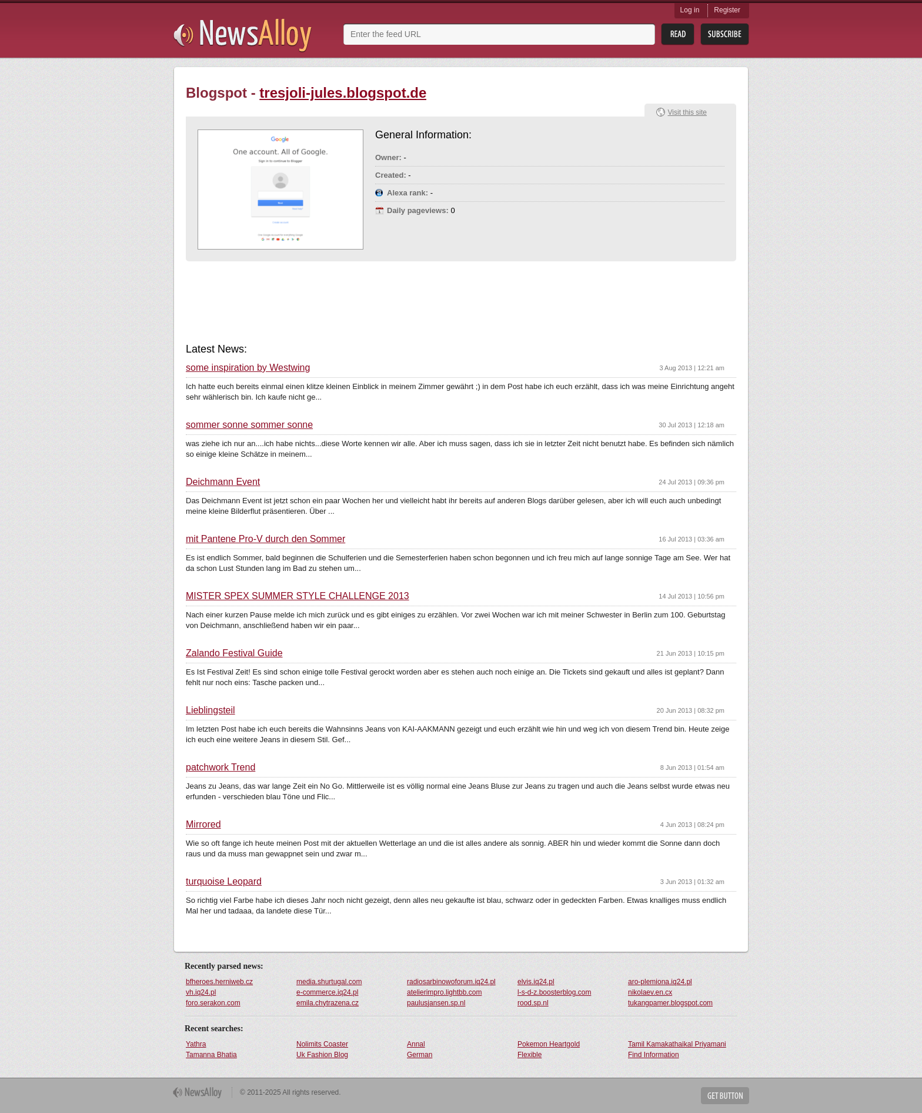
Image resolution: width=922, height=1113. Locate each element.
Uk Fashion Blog (322, 1055)
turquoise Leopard (224, 881)
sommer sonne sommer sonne (249, 425)
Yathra (196, 1044)
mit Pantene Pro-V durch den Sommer (265, 539)
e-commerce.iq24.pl (327, 992)
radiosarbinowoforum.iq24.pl (451, 982)
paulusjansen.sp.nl (436, 1003)
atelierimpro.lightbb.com (444, 992)
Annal (416, 1044)
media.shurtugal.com (329, 982)
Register (727, 10)
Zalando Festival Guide (234, 653)
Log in (690, 10)
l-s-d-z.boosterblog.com (554, 992)
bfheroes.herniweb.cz (219, 982)
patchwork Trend (220, 767)
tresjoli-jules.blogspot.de (342, 93)
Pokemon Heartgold (548, 1044)
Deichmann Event (223, 482)
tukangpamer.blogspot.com (670, 1003)
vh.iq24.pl (201, 992)
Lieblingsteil (210, 710)
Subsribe (724, 34)
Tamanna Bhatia (211, 1055)
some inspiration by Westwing (248, 368)
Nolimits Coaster (322, 1044)
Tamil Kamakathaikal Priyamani (677, 1044)
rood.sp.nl (533, 1003)
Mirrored (203, 824)
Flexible (529, 1055)
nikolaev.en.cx (650, 992)
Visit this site (687, 112)
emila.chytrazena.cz (327, 1003)
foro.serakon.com (213, 1003)
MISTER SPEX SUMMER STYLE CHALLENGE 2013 (297, 596)
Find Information (653, 1055)
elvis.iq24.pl (535, 982)
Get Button (725, 1095)
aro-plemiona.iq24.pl (660, 982)
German (419, 1055)
